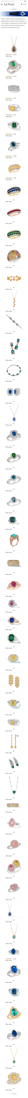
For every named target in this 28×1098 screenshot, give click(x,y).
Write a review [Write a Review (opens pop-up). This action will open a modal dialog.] (9, 511)
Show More (14, 1093)
